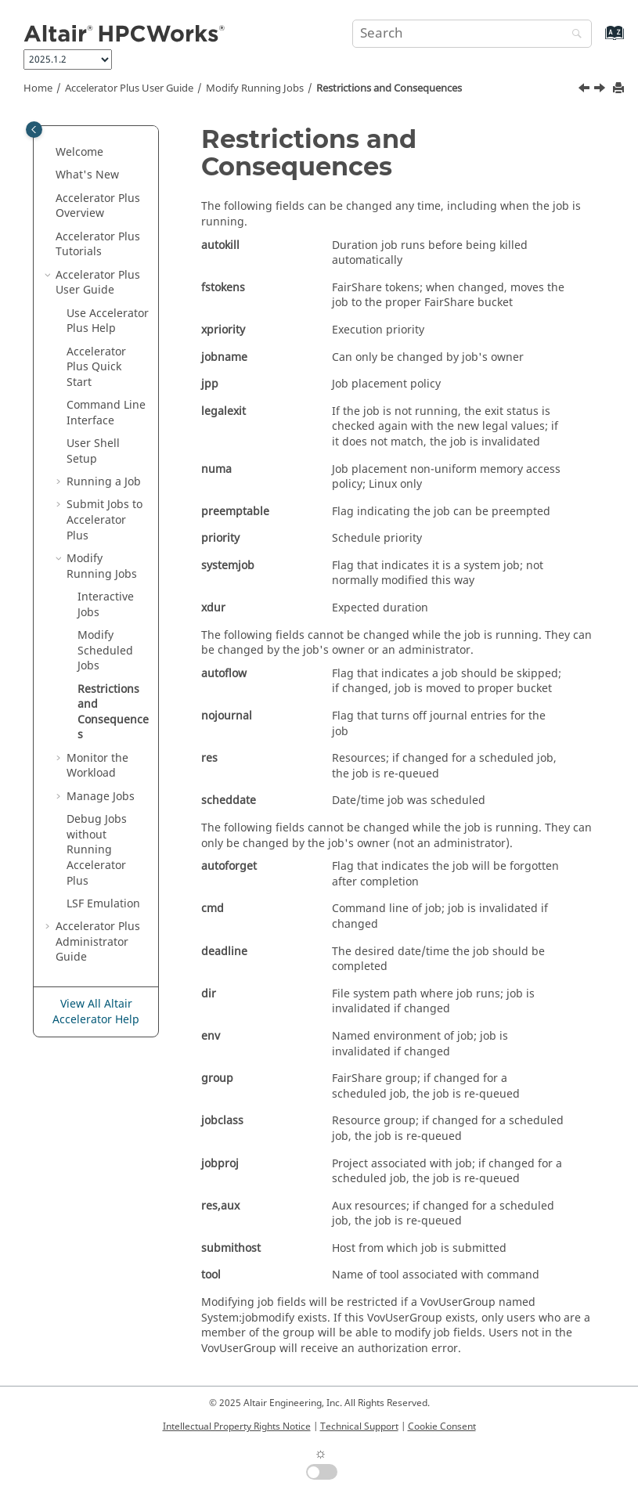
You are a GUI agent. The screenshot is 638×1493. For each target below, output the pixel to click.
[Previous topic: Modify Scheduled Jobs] (585, 90)
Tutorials (98, 245)
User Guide (129, 88)
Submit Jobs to (104, 519)
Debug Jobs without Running (97, 850)
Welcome (79, 152)
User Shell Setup (93, 451)
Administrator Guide (98, 941)
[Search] (573, 35)
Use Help (108, 321)
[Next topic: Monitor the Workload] (601, 90)
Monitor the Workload (97, 766)
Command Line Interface (106, 413)
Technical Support (359, 1426)
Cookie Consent (442, 1426)
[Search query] (472, 34)
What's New (87, 175)
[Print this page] (620, 88)
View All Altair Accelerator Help (95, 1012)
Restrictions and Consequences (389, 88)
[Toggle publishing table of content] (34, 129)
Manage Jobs (101, 796)
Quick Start (96, 367)
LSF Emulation (103, 904)
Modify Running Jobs (255, 88)
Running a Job (104, 482)
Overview (98, 206)
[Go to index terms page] (597, 40)
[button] (49, 152)
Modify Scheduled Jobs (105, 650)
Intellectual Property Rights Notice (237, 1426)
